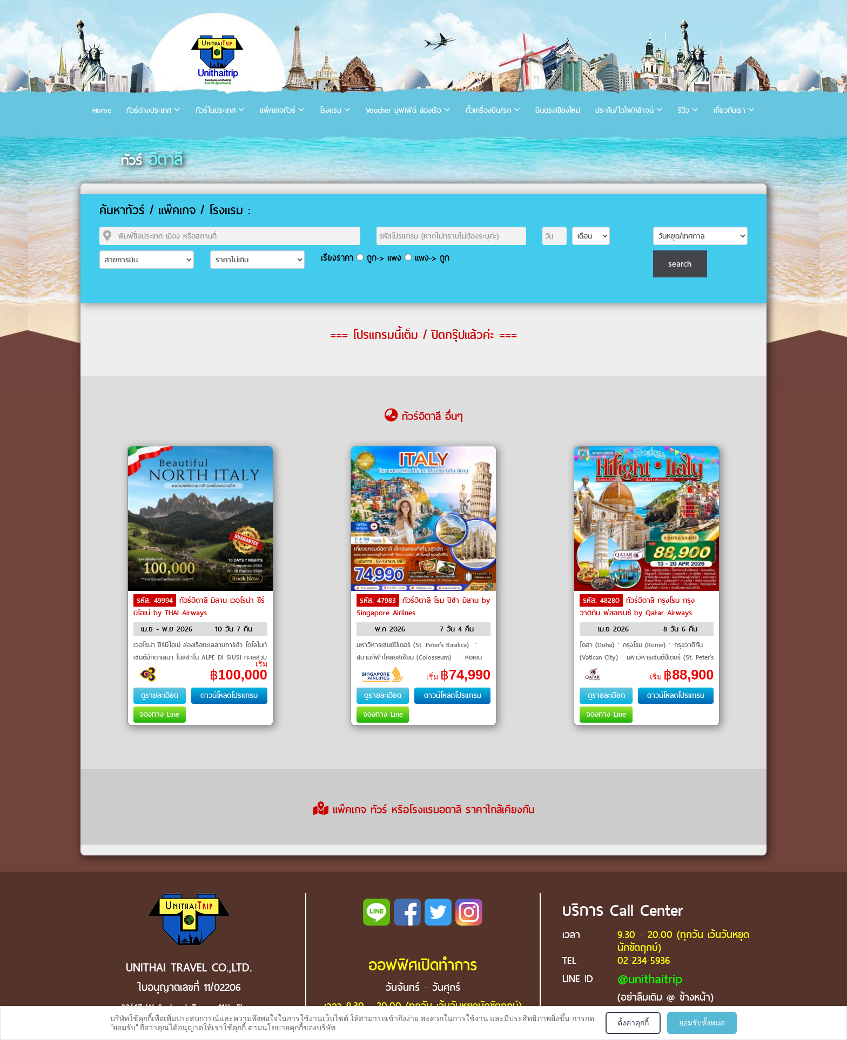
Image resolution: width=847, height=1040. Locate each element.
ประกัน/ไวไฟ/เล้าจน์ (624, 110)
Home (101, 110)
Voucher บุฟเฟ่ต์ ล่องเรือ (403, 110)
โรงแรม (330, 110)
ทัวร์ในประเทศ (216, 110)
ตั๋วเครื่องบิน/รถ (488, 110)
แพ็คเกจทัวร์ (277, 110)
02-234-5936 (643, 960)
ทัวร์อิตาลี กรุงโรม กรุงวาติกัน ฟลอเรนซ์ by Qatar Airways (637, 606)
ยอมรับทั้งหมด (702, 1022)
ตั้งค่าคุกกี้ (633, 1022)
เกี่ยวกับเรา (729, 110)
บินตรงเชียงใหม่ (557, 110)
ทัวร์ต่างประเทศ (148, 110)
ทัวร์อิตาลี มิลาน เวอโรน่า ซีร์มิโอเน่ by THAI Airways (199, 606)
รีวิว (683, 110)
